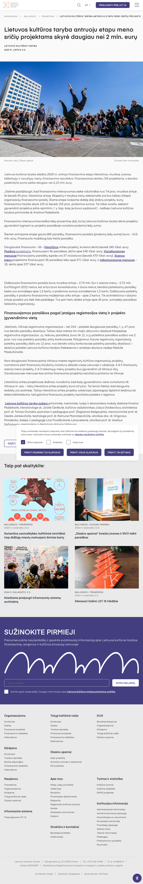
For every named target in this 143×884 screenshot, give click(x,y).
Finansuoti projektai (14, 729)
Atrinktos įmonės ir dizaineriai (66, 761)
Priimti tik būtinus (119, 452)
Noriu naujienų (125, 682)
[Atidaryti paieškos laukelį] (79, 5)
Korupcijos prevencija (108, 820)
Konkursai (9, 721)
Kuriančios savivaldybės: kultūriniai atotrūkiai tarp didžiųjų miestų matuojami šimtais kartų (34, 535)
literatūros (51, 247)
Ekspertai (55, 800)
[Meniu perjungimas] (137, 5)
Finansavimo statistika (16, 733)
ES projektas (57, 765)
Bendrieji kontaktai (60, 832)
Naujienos (30, 16)
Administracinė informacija (111, 809)
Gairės (7, 725)
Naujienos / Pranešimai (18, 524)
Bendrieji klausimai (107, 721)
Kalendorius (10, 737)
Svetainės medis (44, 873)
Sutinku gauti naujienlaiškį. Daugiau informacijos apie (59, 691)
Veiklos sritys (103, 828)
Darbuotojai (56, 836)
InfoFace (103, 873)
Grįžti (12, 443)
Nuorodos (102, 844)
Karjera (54, 815)
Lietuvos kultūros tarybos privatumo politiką (91, 691)
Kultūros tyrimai (105, 784)
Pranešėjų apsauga (107, 824)
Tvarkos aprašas (13, 757)
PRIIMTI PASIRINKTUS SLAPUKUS (42, 452)
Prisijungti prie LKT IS (112, 5)
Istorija (53, 808)
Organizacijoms (105, 725)
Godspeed (74, 873)
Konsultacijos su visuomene (111, 817)
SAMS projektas (105, 792)
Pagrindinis (11, 16)
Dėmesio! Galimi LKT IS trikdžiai (96, 601)
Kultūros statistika (106, 788)
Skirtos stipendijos (13, 761)
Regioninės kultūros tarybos (65, 804)
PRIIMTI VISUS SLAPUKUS (84, 452)
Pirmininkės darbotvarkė (63, 796)
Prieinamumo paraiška (109, 840)
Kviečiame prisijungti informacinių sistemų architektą (32, 599)
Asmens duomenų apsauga (112, 813)
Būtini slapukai (32, 442)
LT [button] (86, 5)
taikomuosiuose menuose (117, 260)
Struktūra (55, 792)
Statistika (54, 442)
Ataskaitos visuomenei (62, 812)
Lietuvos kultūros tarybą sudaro (26, 403)
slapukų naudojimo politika (89, 434)
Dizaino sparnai (105, 737)
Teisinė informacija (107, 832)
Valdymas (55, 788)
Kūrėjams (102, 729)
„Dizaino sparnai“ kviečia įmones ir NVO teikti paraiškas (105, 535)
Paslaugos (102, 836)
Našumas (74, 442)
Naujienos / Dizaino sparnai (92, 524)
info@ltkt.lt (118, 861)
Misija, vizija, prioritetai (61, 784)
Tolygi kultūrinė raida (108, 733)
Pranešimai (48, 16)
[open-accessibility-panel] (137, 878)
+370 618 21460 (95, 861)
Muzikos (17, 251)
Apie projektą (57, 757)
